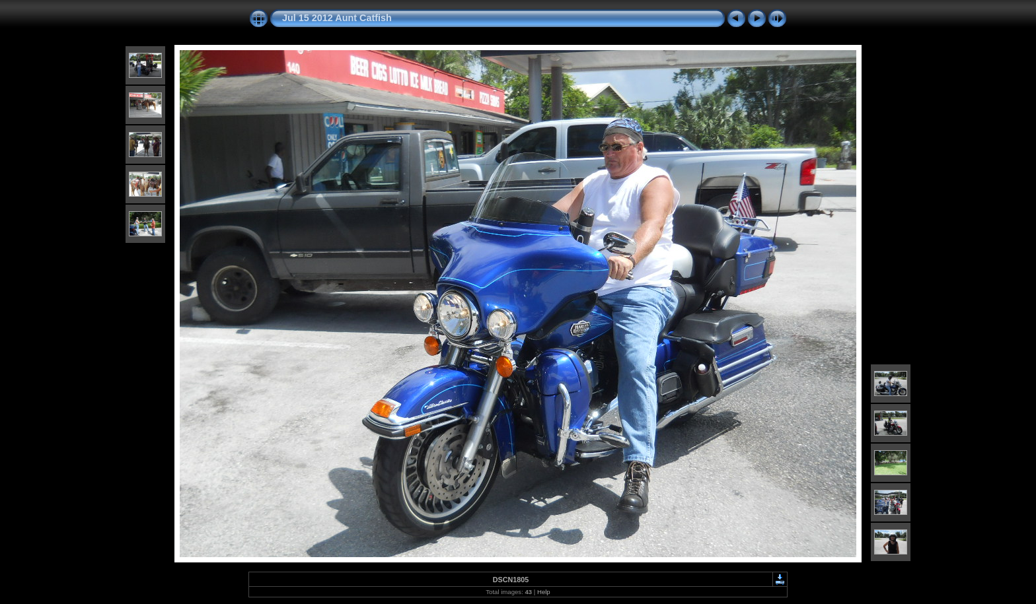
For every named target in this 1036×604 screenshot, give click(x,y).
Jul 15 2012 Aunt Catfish (337, 18)
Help (543, 591)
